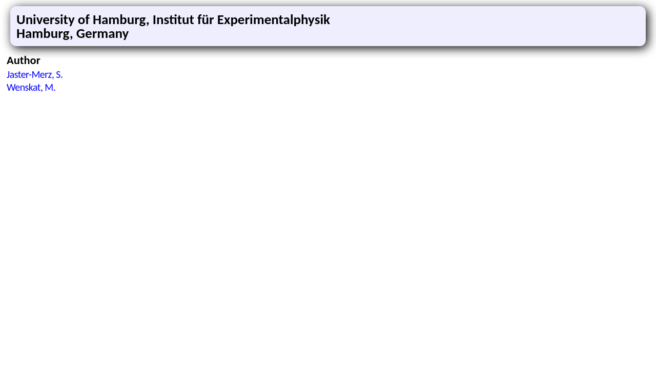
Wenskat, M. (31, 87)
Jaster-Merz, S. (35, 74)
